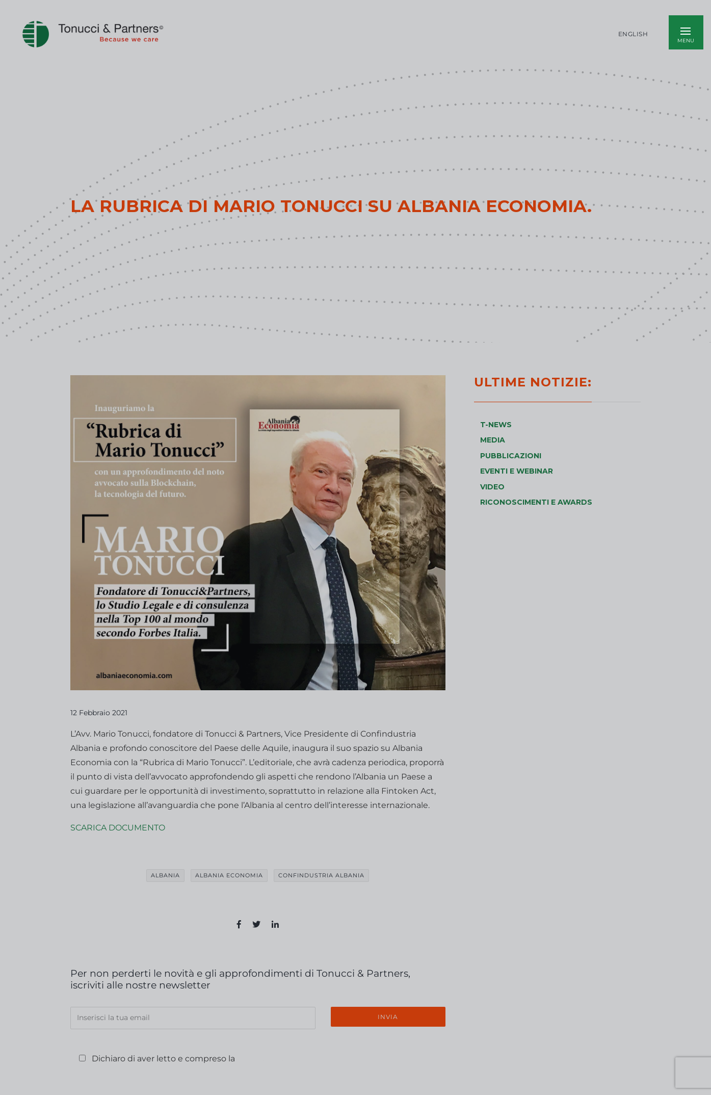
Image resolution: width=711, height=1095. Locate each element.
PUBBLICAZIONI (510, 455)
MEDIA (492, 440)
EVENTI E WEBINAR (516, 471)
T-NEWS (496, 424)
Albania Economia (229, 875)
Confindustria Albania (321, 875)
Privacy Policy (271, 1058)
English (633, 34)
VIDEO (492, 486)
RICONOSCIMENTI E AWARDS (536, 502)
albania (165, 875)
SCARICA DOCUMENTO (117, 827)
